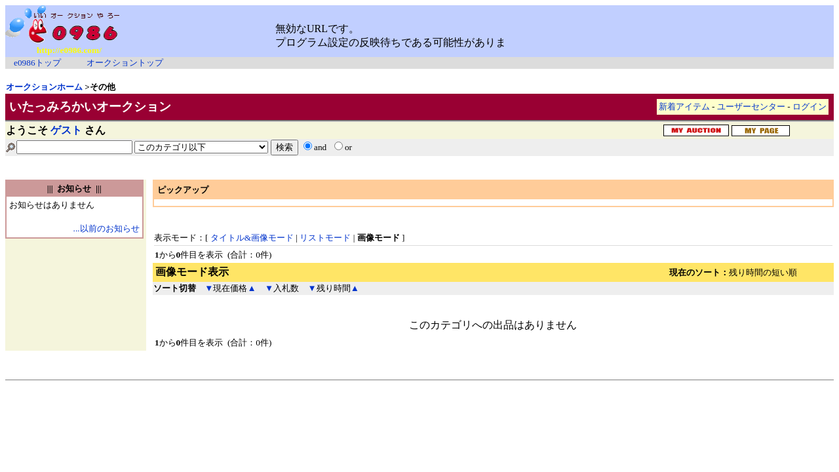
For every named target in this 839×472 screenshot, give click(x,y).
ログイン (809, 106)
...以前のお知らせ (106, 228)
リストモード (325, 238)
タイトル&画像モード (252, 238)
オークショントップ (125, 63)
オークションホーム (44, 87)
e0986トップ (37, 63)
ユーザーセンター (751, 106)
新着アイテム (684, 106)
